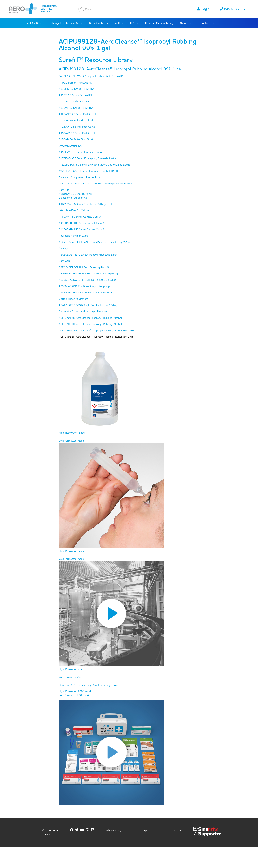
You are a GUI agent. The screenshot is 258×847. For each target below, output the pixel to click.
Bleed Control (98, 23)
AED (119, 23)
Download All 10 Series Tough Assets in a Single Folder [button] (89, 685)
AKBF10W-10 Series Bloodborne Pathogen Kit (85, 204)
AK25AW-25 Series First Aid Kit (77, 127)
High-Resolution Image (72, 433)
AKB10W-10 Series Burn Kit (75, 194)
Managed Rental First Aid (67, 23)
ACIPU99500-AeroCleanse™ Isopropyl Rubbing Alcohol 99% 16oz (96, 330)
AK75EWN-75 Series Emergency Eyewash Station (88, 158)
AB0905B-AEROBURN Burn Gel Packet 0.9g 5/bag (88, 273)
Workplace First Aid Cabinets (75, 210)
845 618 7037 (232, 9)
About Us (187, 23)
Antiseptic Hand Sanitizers (73, 236)
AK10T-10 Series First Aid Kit (75, 95)
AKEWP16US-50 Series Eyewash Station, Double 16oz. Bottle (94, 165)
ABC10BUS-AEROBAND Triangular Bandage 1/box (88, 255)
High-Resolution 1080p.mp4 (75, 691)
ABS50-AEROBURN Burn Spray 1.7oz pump (84, 286)
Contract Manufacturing (159, 23)
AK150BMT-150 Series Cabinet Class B (81, 229)
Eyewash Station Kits (71, 146)
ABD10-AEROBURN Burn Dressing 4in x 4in (84, 267)
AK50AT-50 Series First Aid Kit (76, 139)
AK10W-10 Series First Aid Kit (76, 108)
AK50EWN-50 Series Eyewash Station (81, 152)
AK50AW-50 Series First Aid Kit (77, 133)
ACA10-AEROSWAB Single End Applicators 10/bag (88, 305)
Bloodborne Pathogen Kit (73, 198)
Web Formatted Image (71, 440)
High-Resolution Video (71, 669)
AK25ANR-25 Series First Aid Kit (77, 114)
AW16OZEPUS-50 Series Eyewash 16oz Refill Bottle (89, 171)
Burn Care (64, 261)
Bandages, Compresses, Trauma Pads (79, 177)
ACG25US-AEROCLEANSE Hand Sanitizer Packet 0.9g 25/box (95, 242)
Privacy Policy (113, 830)
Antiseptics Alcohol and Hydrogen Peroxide (83, 311)
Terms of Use (175, 830)
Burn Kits (64, 190)
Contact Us (207, 23)
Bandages (64, 248)
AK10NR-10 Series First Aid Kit (76, 89)
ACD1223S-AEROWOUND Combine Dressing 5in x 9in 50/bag (95, 183)
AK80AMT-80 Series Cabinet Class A (80, 217)
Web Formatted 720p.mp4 (74, 695)
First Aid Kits (35, 23)
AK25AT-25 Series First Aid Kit (76, 120)
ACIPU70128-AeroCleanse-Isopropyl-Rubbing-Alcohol (90, 318)
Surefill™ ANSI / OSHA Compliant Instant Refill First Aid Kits (92, 76)
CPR (134, 23)
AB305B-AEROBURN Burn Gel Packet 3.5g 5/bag (87, 280)
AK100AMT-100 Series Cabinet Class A (81, 223)
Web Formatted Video (71, 677)
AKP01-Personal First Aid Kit (75, 83)
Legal (144, 830)
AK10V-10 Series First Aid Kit (75, 101)
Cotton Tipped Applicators (73, 299)
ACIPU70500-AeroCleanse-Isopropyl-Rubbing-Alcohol (90, 324)
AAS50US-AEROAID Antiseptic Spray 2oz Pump (86, 292)
